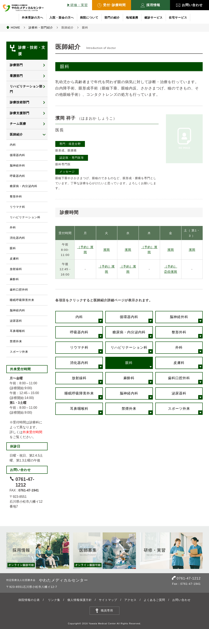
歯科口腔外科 (179, 378)
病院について (89, 17)
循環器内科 (129, 317)
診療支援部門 (19, 113)
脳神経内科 (129, 393)
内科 (79, 317)
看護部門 (16, 75)
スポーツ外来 (179, 409)
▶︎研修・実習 (77, 5)
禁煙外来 (129, 409)
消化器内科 (79, 363)
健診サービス (153, 17)
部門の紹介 (112, 17)
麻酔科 (129, 378)
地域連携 (132, 17)
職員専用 (107, 610)
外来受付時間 (32, 432)
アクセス (130, 599)
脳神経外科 (179, 317)
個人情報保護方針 (79, 599)
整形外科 (179, 332)
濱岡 (106, 249)
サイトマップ (108, 599)
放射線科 (79, 378)
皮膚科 (179, 363)
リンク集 (54, 599)
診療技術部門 (19, 102)
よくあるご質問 (154, 599)
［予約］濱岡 (85, 249)
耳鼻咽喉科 (79, 409)
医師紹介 (16, 134)
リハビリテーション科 (129, 347)
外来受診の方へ (32, 17)
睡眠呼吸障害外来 (79, 393)
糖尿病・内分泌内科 (129, 332)
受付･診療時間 (111, 5)
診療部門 (16, 65)
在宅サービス (178, 17)
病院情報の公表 (29, 599)
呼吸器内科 (79, 332)
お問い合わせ (189, 5)
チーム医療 (18, 123)
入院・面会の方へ (61, 17)
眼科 (129, 363)
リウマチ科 (79, 347)
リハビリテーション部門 (26, 89)
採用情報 (150, 5)
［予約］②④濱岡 (170, 269)
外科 (179, 347)
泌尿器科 (179, 393)
